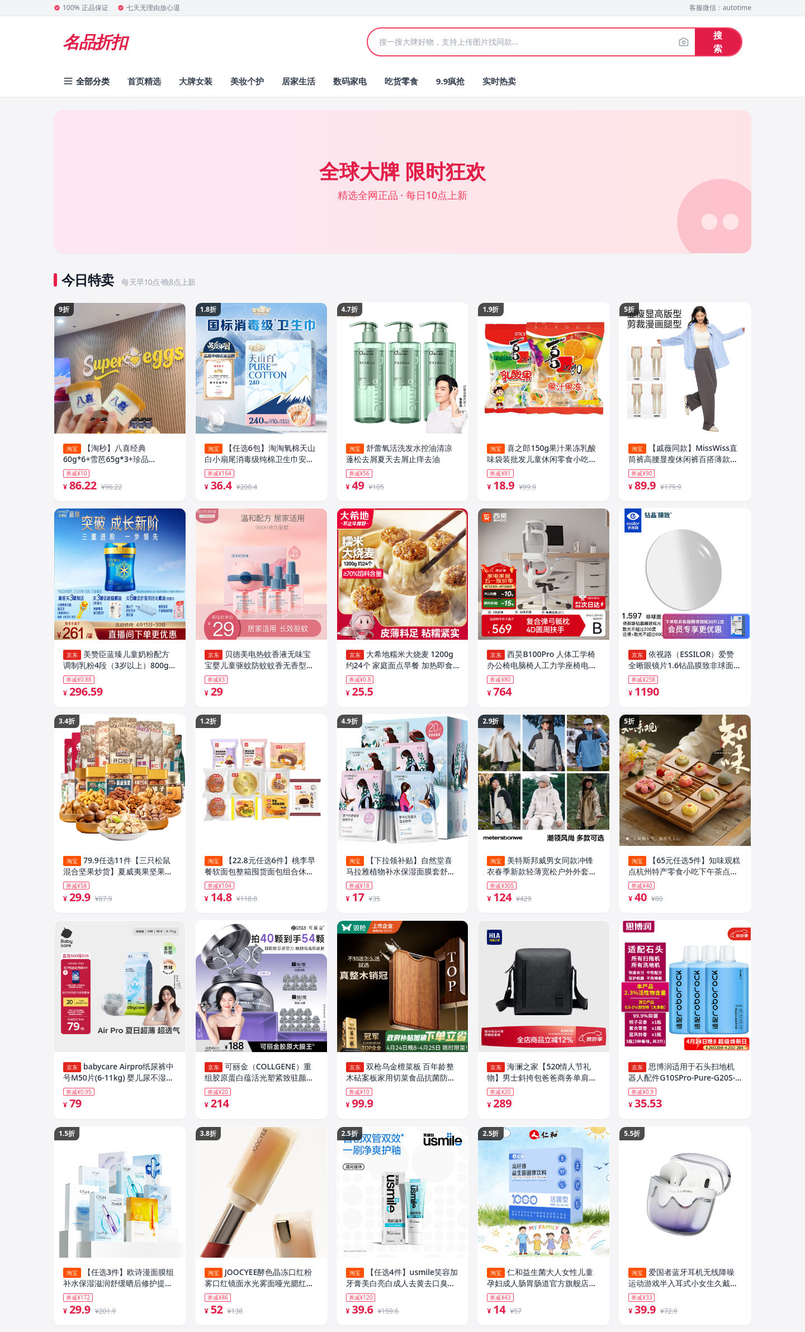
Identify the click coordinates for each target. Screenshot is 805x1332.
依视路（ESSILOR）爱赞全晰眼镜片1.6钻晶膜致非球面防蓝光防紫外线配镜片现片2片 (684, 662)
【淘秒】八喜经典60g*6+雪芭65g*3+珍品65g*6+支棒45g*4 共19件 (109, 454)
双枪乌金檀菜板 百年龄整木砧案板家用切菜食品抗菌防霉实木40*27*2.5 (401, 1078)
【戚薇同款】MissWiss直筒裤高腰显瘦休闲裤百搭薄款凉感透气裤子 (683, 454)
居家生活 (298, 81)
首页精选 (144, 81)
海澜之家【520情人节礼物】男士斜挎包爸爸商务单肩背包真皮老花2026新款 (541, 1078)
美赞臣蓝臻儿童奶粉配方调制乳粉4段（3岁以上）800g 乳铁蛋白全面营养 (116, 662)
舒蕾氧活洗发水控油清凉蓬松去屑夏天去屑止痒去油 (399, 453)
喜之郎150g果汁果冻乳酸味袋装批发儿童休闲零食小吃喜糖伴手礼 (541, 454)
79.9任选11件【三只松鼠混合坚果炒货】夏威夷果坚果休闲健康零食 (118, 870)
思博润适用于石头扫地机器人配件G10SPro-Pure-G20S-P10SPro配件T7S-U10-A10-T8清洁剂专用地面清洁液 (684, 1078)
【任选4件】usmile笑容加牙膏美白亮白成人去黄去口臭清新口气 (402, 1285)
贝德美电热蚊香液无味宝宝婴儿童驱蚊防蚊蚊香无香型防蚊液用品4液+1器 (259, 662)
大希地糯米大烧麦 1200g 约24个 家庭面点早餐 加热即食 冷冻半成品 (399, 662)
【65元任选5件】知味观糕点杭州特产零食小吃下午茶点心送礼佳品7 (684, 870)
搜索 (717, 42)
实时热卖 (499, 81)
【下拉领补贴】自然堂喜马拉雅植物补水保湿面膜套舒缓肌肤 (401, 870)
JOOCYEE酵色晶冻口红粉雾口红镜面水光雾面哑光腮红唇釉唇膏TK (259, 1285)
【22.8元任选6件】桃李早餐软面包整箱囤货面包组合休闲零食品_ (260, 870)
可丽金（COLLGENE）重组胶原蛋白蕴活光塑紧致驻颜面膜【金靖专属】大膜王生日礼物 (259, 1078)
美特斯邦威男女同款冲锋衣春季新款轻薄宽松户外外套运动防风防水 (541, 870)
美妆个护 (247, 81)
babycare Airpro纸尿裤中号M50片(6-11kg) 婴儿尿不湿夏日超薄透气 (118, 1078)
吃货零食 (401, 81)
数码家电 (350, 81)
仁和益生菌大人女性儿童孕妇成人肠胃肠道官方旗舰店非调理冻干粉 (541, 1285)
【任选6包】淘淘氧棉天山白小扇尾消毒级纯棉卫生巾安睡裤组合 (260, 454)
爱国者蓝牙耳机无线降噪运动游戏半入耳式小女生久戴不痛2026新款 (683, 1285)
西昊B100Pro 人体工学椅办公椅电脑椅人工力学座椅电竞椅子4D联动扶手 (541, 662)
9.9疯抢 (450, 81)
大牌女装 (195, 81)
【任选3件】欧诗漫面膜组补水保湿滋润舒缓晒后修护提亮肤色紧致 (118, 1285)
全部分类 (86, 81)
